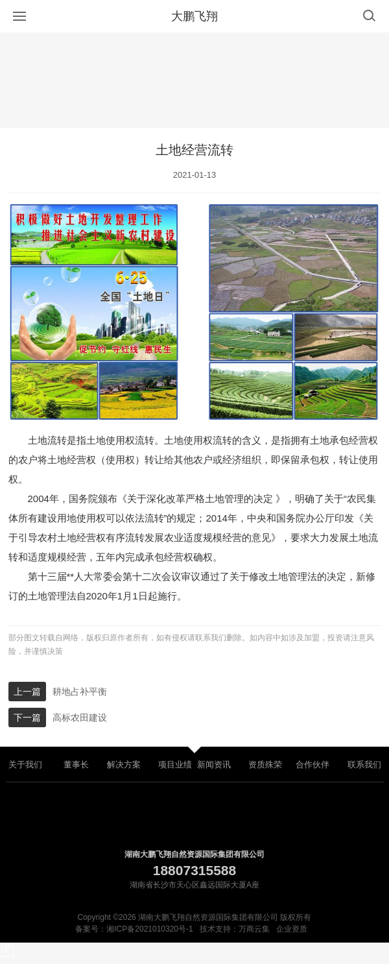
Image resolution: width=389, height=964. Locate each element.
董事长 (76, 764)
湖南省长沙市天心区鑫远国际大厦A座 (194, 885)
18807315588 (194, 870)
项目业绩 (175, 764)
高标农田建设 (80, 717)
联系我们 (364, 764)
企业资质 (291, 929)
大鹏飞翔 (194, 16)
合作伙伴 (312, 764)
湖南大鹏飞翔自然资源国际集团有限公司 (194, 854)
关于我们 (25, 764)
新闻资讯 (214, 764)
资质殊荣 (265, 764)
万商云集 (254, 929)
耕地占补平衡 (80, 691)
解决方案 (124, 764)
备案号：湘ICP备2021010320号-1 (134, 929)
